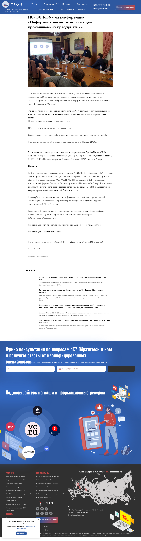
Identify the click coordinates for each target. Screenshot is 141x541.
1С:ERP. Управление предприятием (47, 480)
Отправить (121, 372)
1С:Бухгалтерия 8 (42, 490)
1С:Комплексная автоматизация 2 (47, 487)
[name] (30, 372)
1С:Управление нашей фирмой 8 (47, 494)
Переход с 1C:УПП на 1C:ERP (16, 508)
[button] (125, 7)
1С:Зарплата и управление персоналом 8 (50, 497)
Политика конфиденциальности (46, 533)
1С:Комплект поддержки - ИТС (16, 494)
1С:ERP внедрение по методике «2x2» (18, 497)
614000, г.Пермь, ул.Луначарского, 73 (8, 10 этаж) (85, 513)
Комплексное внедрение (14, 490)
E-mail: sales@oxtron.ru (76, 518)
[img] (32, 433)
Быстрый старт (11, 504)
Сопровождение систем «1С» (16, 483)
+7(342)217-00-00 (102, 5)
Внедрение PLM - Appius (14, 501)
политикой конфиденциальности (65, 380)
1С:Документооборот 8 (43, 483)
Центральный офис (75, 510)
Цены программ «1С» (43, 501)
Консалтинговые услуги (14, 487)
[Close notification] (38, 519)
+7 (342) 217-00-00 (81, 516)
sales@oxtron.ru (100, 8)
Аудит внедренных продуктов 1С (17, 480)
